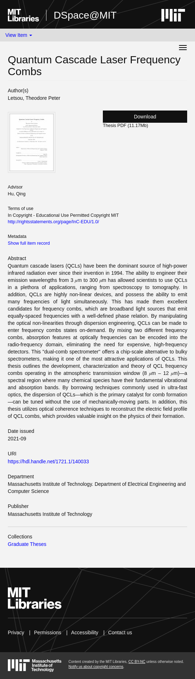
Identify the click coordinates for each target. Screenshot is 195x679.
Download (145, 116)
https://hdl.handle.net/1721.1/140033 (48, 461)
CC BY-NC (137, 662)
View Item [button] (18, 35)
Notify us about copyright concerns (96, 667)
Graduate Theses (27, 544)
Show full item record (29, 243)
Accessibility (84, 632)
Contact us (120, 632)
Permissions (47, 632)
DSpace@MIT (85, 15)
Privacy (16, 632)
